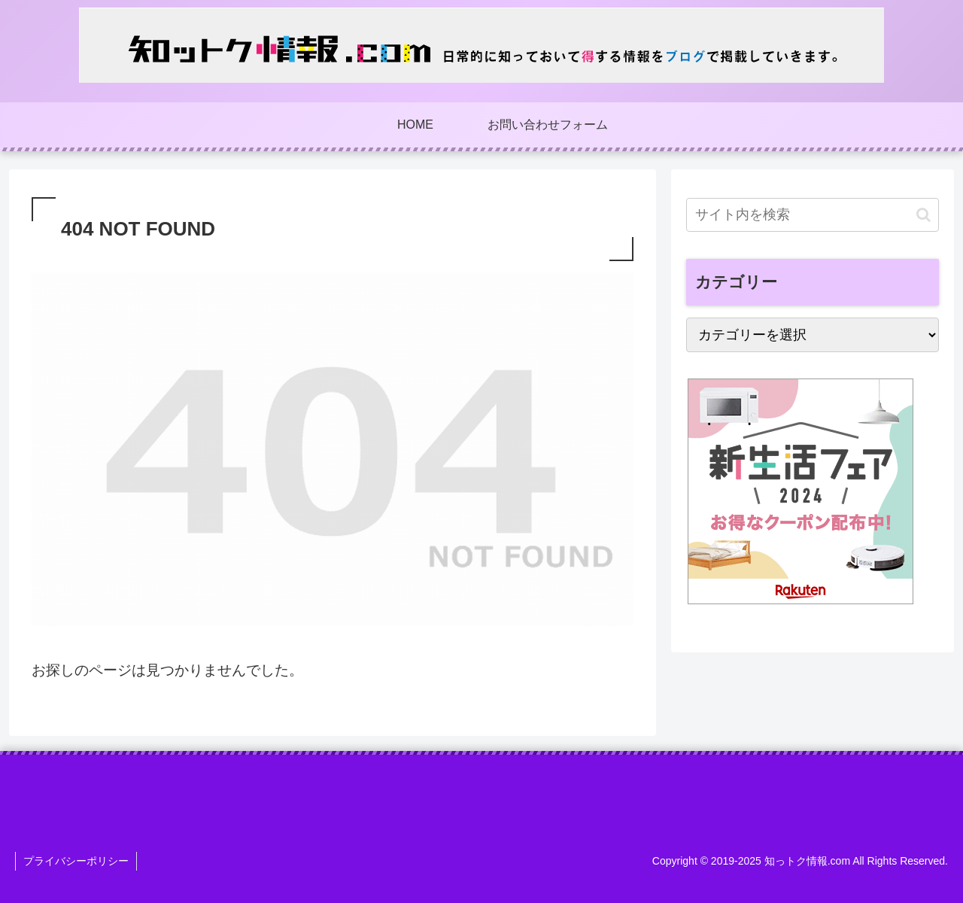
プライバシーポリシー (76, 861)
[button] (923, 214)
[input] (812, 215)
